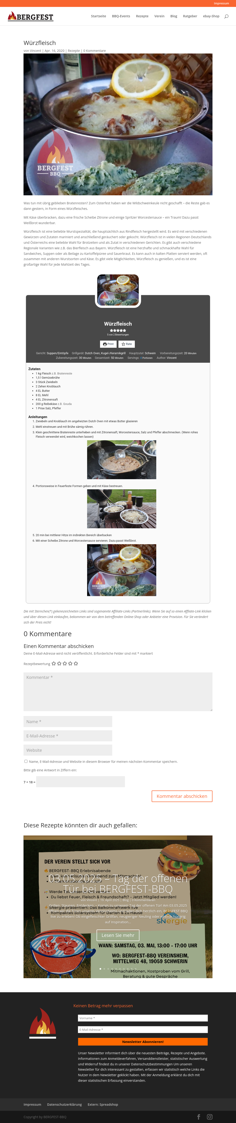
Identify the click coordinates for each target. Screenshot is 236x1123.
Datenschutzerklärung (64, 1104)
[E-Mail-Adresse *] (143, 1029)
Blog (173, 16)
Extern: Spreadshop (103, 1104)
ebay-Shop (211, 16)
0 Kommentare (94, 50)
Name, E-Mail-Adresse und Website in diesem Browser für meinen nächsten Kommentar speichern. (103, 761)
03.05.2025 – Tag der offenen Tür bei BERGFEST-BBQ (118, 883)
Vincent (35, 50)
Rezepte (142, 16)
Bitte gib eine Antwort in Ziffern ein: (50, 770)
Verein (159, 16)
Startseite (98, 16)
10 (135, 969)
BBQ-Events (121, 16)
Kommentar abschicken (182, 796)
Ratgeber (190, 16)
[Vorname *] (143, 1018)
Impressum (221, 3)
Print (108, 344)
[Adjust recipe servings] (141, 357)
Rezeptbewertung (37, 664)
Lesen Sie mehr (118, 935)
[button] (111, 330)
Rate (126, 344)
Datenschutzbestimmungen (152, 1064)
